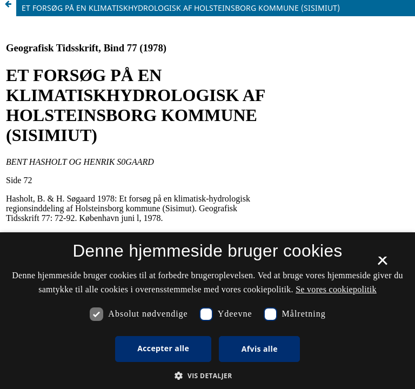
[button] (207, 375)
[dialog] (207, 310)
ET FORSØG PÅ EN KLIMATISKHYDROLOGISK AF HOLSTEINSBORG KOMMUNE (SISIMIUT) (181, 8)
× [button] (382, 264)
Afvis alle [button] (260, 349)
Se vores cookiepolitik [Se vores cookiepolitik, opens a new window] (336, 289)
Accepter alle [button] (163, 348)
